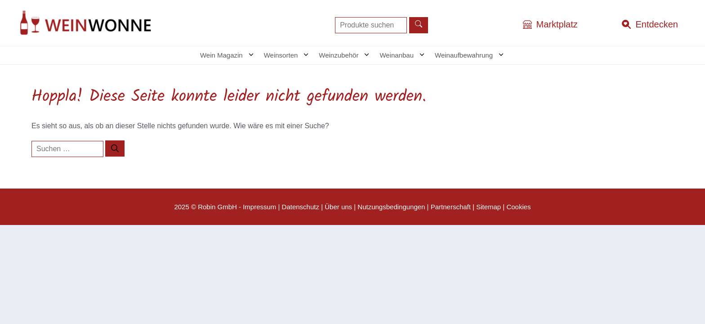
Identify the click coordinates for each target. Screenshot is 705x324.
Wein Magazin (229, 55)
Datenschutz (300, 207)
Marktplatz (557, 24)
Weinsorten (289, 55)
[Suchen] (115, 148)
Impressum (259, 207)
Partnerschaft (451, 207)
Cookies (518, 207)
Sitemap (488, 207)
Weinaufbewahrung (472, 55)
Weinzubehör (347, 55)
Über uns (338, 207)
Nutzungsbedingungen (391, 207)
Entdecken (656, 24)
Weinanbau (404, 55)
